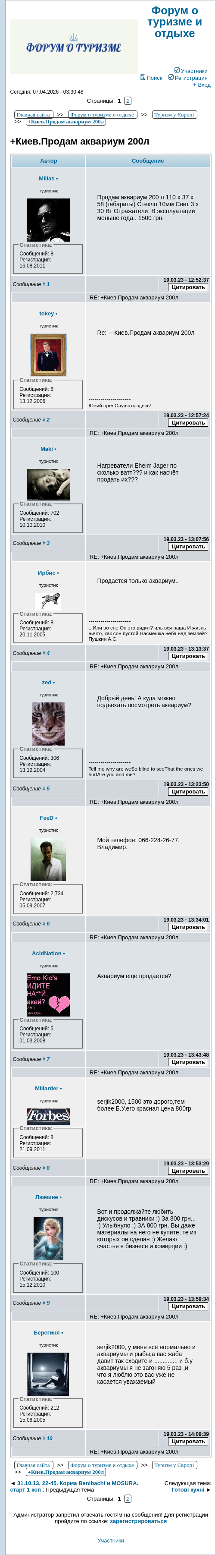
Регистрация (188, 78)
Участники (191, 71)
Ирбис (47, 573)
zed (47, 682)
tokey (46, 313)
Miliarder (46, 1088)
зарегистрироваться (138, 1521)
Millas (46, 178)
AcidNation (47, 953)
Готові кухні (187, 1489)
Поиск (151, 78)
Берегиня (47, 1332)
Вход (201, 85)
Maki (47, 449)
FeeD (46, 818)
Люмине (46, 1197)
